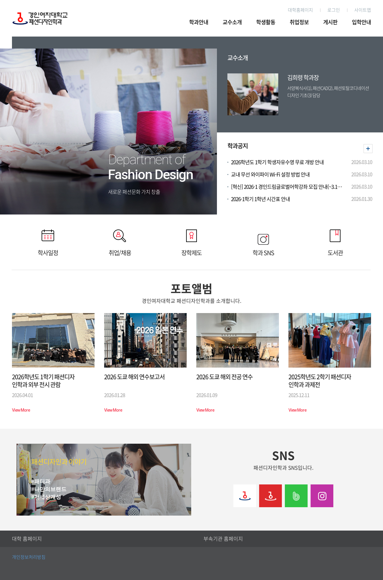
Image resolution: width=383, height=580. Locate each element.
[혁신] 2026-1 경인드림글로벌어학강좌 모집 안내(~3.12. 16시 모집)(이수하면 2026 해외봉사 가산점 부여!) (287, 186)
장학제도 (191, 242)
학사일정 (48, 242)
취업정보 (299, 22)
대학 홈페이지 (27, 538)
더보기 (368, 148)
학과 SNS (263, 242)
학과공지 (237, 146)
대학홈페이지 (300, 10)
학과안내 (198, 22)
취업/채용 (120, 242)
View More (21, 410)
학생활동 (265, 22)
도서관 (335, 242)
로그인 (333, 10)
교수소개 (232, 22)
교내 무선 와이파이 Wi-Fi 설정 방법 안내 (270, 174)
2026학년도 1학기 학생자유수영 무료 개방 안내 (277, 162)
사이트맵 (362, 10)
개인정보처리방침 (28, 557)
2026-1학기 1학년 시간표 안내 (260, 199)
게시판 (330, 22)
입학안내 (361, 22)
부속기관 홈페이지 (223, 538)
